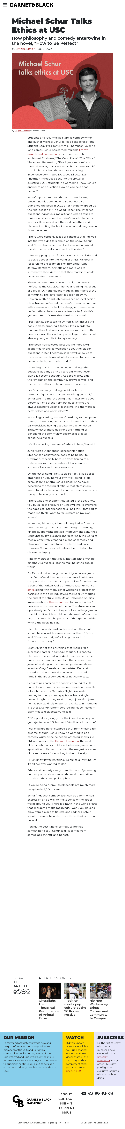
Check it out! (73, 1071)
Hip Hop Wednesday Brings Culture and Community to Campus (99, 1009)
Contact (66, 1099)
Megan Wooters (22, 131)
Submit (66, 1103)
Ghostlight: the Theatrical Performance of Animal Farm (49, 1009)
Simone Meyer (25, 48)
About (66, 1094)
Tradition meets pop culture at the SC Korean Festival (75, 1007)
